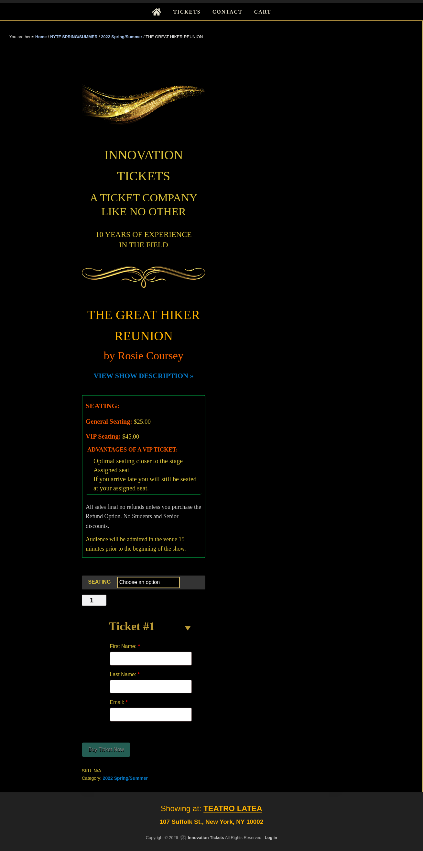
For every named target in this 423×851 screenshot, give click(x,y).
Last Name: (125, 674)
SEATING (99, 582)
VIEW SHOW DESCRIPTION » (143, 376)
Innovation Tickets (206, 837)
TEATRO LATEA (232, 808)
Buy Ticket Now (106, 749)
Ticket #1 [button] (132, 626)
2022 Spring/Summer (121, 36)
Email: (119, 702)
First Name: (125, 646)
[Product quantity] (94, 600)
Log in (271, 837)
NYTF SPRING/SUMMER (73, 36)
